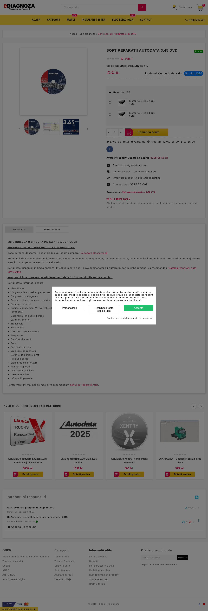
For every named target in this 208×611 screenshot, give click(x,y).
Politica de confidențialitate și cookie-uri (130, 318)
